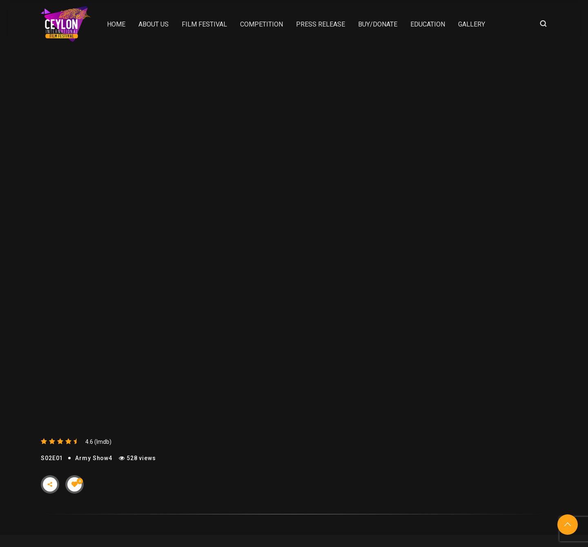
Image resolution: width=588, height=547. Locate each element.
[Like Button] (75, 484)
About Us (153, 24)
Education (427, 24)
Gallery (471, 24)
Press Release (320, 24)
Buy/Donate (377, 24)
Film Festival (204, 24)
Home (116, 24)
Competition (261, 24)
